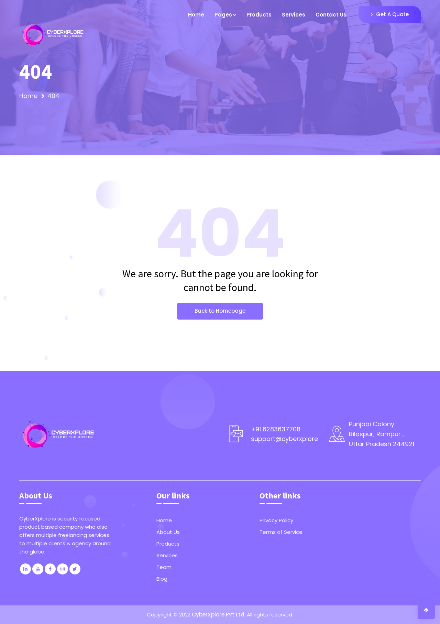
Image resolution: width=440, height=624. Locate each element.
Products (259, 14)
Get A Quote (390, 14)
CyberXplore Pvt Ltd (218, 614)
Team (164, 567)
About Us (168, 532)
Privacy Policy (276, 520)
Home (196, 14)
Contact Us (331, 14)
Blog (161, 578)
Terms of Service (281, 532)
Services (293, 14)
